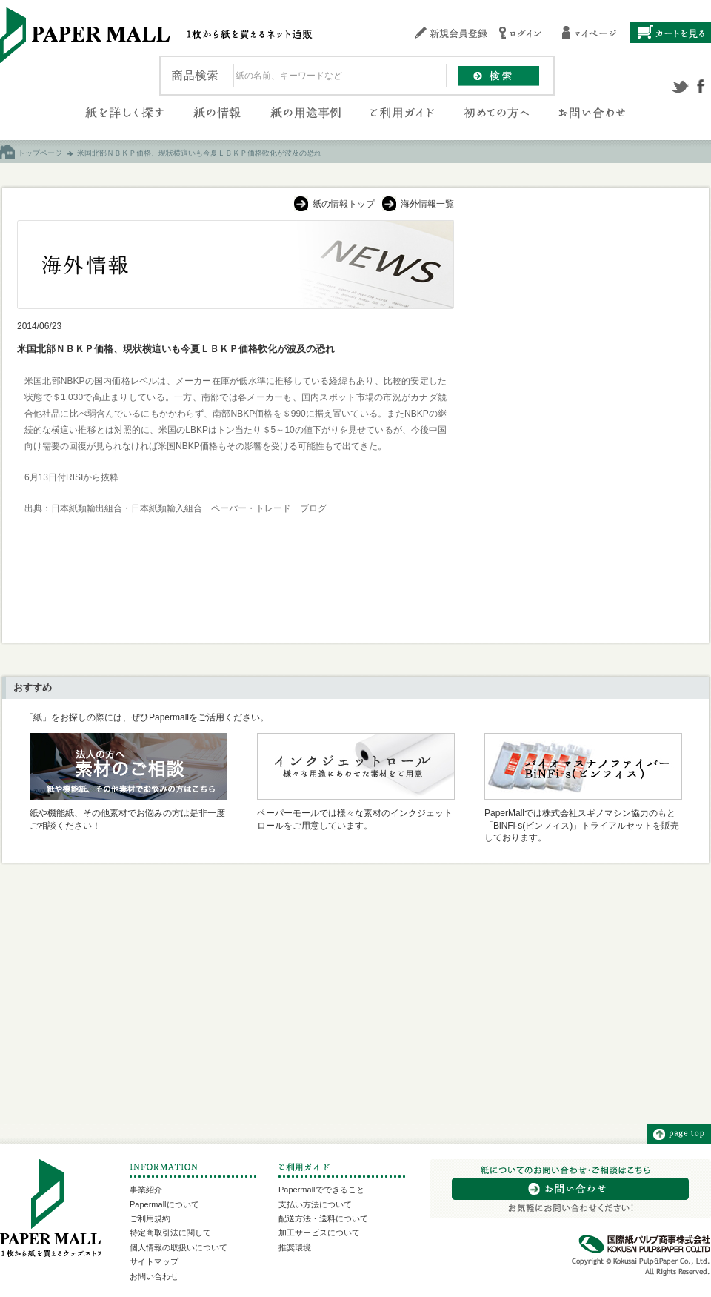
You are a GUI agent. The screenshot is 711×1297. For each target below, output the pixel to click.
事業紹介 (146, 1189)
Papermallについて (164, 1204)
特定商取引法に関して (170, 1232)
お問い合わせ (154, 1276)
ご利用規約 (150, 1218)
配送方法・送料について (323, 1218)
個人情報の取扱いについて (178, 1247)
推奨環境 (294, 1247)
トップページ (40, 153)
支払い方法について (315, 1204)
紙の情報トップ (344, 204)
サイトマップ (154, 1261)
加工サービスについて (319, 1232)
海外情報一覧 (427, 204)
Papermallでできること (321, 1189)
